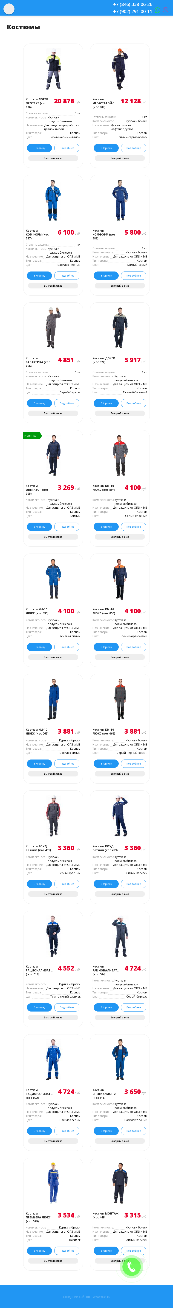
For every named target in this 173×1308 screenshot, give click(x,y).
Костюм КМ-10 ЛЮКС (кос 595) (37, 611)
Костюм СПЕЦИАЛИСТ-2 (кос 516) (103, 1094)
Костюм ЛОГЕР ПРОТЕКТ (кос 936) (37, 103)
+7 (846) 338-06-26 (132, 4)
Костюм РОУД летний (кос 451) (38, 848)
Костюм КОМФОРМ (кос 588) (103, 234)
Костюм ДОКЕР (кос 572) (103, 360)
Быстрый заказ (53, 158)
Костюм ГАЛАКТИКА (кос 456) (38, 362)
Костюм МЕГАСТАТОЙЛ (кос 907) (103, 103)
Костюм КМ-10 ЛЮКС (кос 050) (103, 611)
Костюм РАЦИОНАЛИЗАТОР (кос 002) (39, 1094)
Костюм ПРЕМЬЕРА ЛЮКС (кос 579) (38, 1217)
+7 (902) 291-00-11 (132, 11)
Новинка (30, 436)
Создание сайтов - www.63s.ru (86, 1296)
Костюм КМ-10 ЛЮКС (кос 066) (103, 731)
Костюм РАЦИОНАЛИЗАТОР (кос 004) (106, 970)
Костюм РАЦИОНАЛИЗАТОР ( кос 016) (39, 970)
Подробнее (67, 148)
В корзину (39, 148)
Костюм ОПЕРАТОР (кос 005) (37, 490)
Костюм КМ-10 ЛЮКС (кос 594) (103, 488)
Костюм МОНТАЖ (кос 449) (105, 1215)
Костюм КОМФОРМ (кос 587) (37, 234)
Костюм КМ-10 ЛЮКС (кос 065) (37, 731)
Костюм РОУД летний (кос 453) (105, 848)
